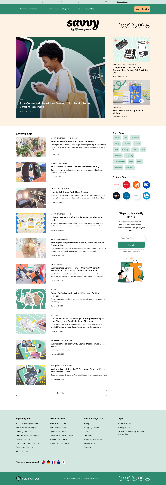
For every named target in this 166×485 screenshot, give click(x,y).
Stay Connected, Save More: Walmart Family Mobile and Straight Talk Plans (55, 105)
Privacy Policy (136, 251)
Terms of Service (122, 2)
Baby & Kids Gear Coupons (27, 443)
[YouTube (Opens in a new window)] (141, 25)
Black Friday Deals (58, 427)
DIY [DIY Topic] (125, 138)
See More (61, 393)
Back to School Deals (59, 423)
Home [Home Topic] (135, 150)
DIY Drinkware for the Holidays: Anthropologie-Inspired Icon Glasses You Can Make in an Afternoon (78, 319)
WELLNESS (62, 163)
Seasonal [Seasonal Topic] (117, 156)
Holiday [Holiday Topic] (125, 150)
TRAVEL (66, 188)
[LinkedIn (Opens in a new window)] (147, 25)
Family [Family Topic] (116, 144)
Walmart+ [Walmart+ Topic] (118, 168)
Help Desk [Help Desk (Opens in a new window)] (88, 435)
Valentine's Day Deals (59, 443)
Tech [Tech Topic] (131, 162)
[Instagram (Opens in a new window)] (134, 25)
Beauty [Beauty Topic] (117, 138)
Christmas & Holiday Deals (61, 435)
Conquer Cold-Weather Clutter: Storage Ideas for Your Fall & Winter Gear (130, 70)
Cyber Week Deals (58, 431)
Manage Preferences (93, 439)
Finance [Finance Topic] (137, 144)
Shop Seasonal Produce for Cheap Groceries (72, 141)
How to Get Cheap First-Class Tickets (69, 192)
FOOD (74, 138)
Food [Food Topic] (116, 150)
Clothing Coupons (23, 431)
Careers (87, 447)
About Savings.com (93, 418)
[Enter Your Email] (131, 238)
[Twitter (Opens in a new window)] (127, 25)
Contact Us (88, 431)
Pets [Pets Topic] (143, 150)
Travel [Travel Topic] (139, 162)
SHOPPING (67, 138)
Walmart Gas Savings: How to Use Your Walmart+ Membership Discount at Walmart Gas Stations (75, 269)
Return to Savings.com (27, 9)
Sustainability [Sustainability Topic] (119, 162)
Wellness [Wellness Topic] (129, 168)
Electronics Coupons (24, 447)
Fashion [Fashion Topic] (127, 144)
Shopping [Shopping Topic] (129, 156)
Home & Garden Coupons (26, 427)
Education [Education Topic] (135, 138)
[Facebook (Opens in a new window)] (121, 25)
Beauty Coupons (23, 439)
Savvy (86, 423)
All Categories (22, 451)
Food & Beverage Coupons (27, 423)
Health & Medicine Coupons (27, 435)
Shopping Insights (91, 427)
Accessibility (89, 443)
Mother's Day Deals (58, 439)
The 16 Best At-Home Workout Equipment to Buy (75, 166)
